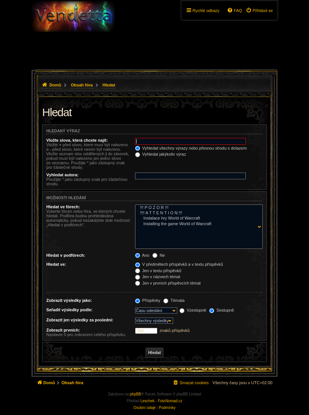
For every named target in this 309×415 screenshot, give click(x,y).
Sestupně (221, 310)
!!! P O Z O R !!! (197, 208)
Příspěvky (147, 300)
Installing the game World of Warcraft (197, 224)
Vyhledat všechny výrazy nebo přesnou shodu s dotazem (191, 148)
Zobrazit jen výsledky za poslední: (79, 320)
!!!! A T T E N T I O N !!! (197, 213)
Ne (158, 255)
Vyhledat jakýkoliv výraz (160, 154)
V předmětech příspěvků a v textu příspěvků (179, 264)
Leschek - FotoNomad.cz (161, 401)
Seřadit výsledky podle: (69, 309)
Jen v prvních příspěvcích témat (168, 283)
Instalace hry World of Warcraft (197, 218)
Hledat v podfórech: (65, 255)
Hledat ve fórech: (63, 206)
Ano (142, 255)
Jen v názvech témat (157, 276)
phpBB (135, 394)
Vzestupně (193, 310)
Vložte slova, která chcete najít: (77, 140)
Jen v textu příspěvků (158, 270)
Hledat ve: (56, 264)
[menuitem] (259, 10)
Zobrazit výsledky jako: (69, 300)
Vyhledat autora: (62, 175)
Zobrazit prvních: (63, 330)
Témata (173, 300)
